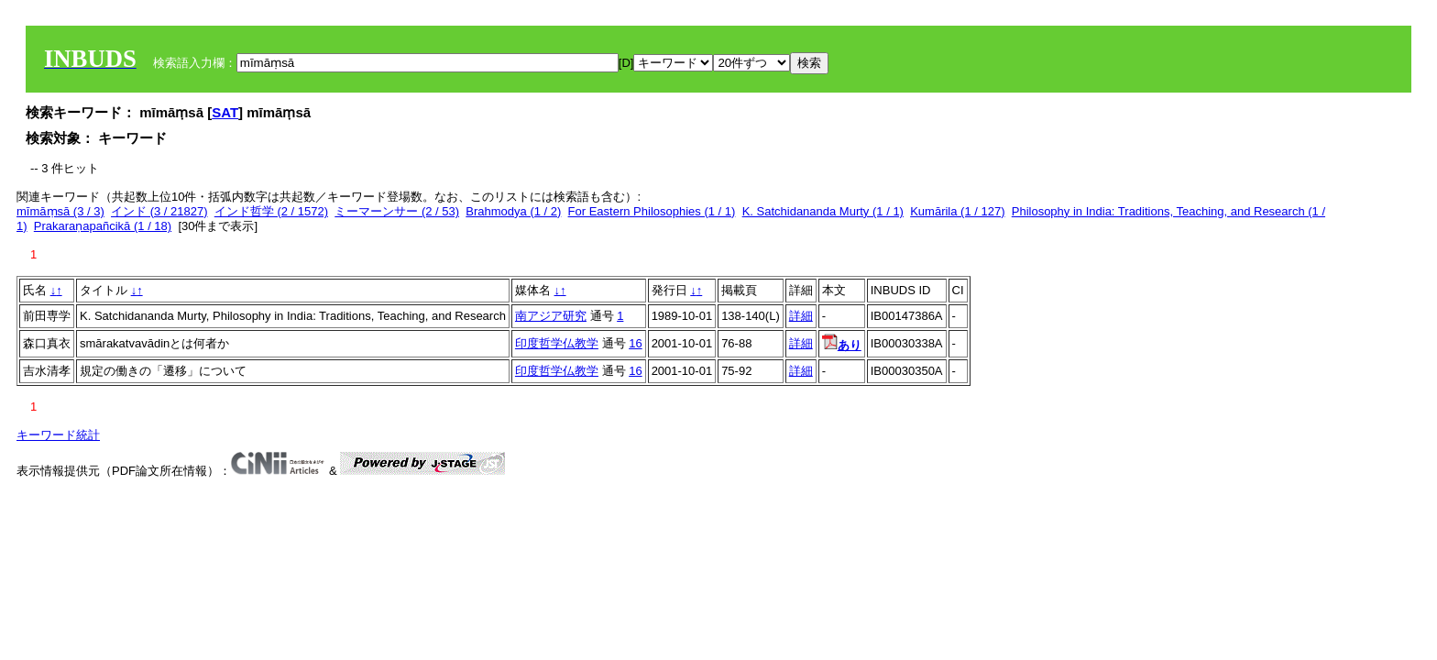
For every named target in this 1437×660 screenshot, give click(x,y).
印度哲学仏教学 (556, 343)
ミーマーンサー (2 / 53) (397, 211)
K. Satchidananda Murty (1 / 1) (823, 211)
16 (635, 343)
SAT (225, 112)
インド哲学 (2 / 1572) (271, 211)
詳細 (801, 316)
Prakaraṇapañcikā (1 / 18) (102, 226)
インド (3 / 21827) (159, 211)
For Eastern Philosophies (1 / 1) (652, 211)
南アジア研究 (551, 316)
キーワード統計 (58, 435)
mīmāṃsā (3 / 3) (60, 211)
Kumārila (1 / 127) (957, 211)
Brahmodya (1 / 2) (513, 211)
